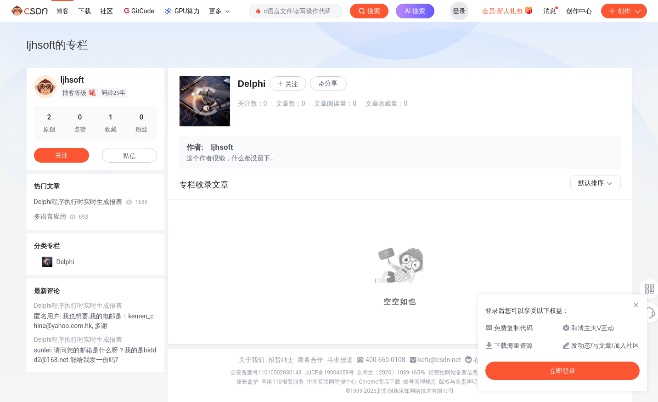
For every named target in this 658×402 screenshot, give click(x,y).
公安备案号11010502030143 (266, 372)
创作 (624, 11)
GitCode (138, 10)
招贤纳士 (281, 359)
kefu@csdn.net (439, 359)
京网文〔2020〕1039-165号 (391, 372)
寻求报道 (340, 359)
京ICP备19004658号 (329, 372)
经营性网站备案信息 (453, 372)
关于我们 (251, 359)
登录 (459, 11)
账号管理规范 (419, 382)
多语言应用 (61, 216)
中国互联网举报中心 (331, 382)
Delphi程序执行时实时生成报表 (91, 201)
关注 (61, 155)
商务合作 (310, 359)
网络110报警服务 (282, 382)
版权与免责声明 (458, 382)
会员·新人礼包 (507, 10)
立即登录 (562, 370)
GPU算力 (181, 11)
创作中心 (579, 11)
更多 (219, 11)
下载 (84, 11)
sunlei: (44, 350)
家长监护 (247, 382)
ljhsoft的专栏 (58, 45)
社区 (106, 11)
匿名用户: (48, 316)
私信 (129, 155)
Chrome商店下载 (379, 382)
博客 (62, 11)
